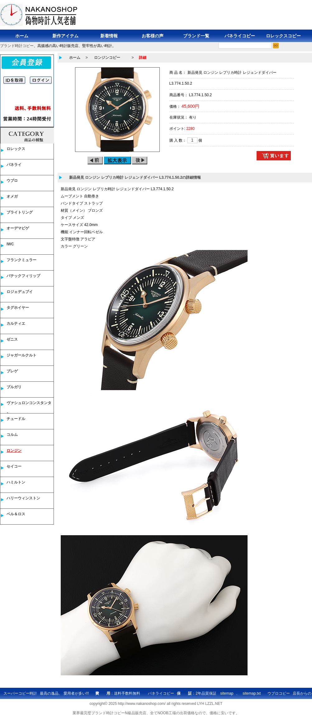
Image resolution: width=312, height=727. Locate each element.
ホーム (21, 35)
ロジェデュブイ (20, 292)
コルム (12, 434)
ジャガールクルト (21, 355)
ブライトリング (20, 212)
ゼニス (12, 339)
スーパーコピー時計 (20, 693)
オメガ (12, 196)
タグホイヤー (18, 307)
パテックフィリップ (23, 276)
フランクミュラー (21, 260)
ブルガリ (14, 387)
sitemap (226, 693)
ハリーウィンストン (23, 498)
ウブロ (12, 180)
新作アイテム (65, 35)
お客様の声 (152, 35)
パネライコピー (240, 35)
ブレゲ (12, 371)
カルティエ (16, 323)
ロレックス (16, 149)
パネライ (14, 165)
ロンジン (14, 450)
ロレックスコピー (283, 35)
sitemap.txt (252, 693)
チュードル (16, 419)
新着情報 (109, 35)
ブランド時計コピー (17, 46)
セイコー (14, 466)
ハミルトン (16, 482)
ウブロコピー (278, 693)
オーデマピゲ (18, 228)
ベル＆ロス (16, 514)
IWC (10, 244)
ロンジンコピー (107, 57)
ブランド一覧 (196, 35)
